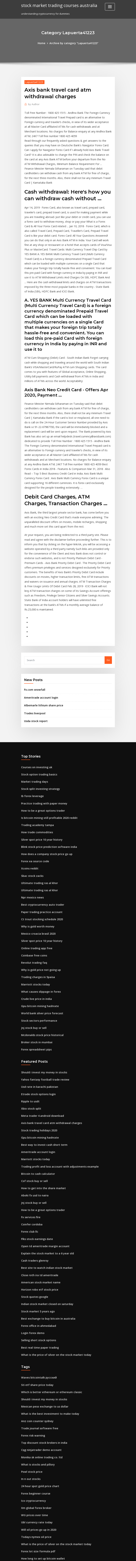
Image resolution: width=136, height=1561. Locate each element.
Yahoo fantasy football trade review (42, 982)
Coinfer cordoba (30, 1118)
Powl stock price (30, 1351)
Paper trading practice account (39, 824)
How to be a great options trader (40, 729)
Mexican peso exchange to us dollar (42, 1290)
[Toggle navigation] (110, 7)
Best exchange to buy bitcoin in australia (44, 1206)
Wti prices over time (32, 1391)
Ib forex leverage (31, 715)
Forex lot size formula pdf (36, 1425)
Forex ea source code (33, 777)
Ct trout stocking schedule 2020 (39, 831)
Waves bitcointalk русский (36, 1262)
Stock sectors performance (37, 926)
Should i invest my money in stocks (41, 975)
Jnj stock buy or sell (32, 933)
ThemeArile (99, 1554)
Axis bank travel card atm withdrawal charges (48, 1023)
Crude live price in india (35, 905)
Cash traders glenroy (33, 1152)
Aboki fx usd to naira (33, 1091)
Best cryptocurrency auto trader (40, 817)
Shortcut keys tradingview (36, 1473)
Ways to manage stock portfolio (39, 1520)
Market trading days (33, 702)
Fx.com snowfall (33, 613)
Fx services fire (29, 1111)
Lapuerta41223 (33, 81)
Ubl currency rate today (35, 1398)
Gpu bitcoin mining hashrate (37, 912)
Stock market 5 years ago (36, 1199)
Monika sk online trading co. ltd (39, 1337)
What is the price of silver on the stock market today (51, 1240)
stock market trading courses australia (56, 5)
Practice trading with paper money (41, 722)
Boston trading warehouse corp (39, 1527)
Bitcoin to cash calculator (36, 1070)
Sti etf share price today (35, 1269)
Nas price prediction (33, 1466)
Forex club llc (29, 1125)
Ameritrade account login (39, 620)
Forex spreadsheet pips (34, 953)
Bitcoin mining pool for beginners (40, 1480)
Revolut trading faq (32, 872)
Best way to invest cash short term (41, 1043)
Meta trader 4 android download (40, 1016)
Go (108, 584)
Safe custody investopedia (36, 1446)
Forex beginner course (34, 1371)
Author (33, 103)
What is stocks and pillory (36, 1344)
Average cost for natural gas (38, 1452)
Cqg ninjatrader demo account (39, 1330)
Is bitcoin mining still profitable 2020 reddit (46, 736)
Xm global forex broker (34, 1385)
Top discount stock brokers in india (41, 1323)
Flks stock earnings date (35, 1131)
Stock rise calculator (33, 1459)
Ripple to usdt (29, 1002)
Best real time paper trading (37, 1233)
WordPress (59, 1554)
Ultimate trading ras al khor (37, 797)
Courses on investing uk (35, 688)
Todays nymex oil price (34, 1412)
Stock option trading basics (37, 695)
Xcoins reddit (29, 783)
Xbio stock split (29, 1009)
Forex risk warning (32, 1317)
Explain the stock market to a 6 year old (44, 1145)
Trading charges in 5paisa (36, 885)
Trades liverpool (34, 635)
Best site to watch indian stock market (43, 1159)
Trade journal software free (37, 1310)
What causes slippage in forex (38, 899)
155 (23, 1534)
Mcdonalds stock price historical (40, 939)
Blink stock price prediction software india (46, 763)
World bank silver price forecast (39, 919)
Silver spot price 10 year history (39, 756)
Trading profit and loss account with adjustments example (55, 1064)
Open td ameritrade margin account (42, 1138)
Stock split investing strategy (38, 709)
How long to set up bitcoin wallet (40, 1432)
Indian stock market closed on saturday (44, 1193)
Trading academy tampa (35, 743)
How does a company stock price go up (43, 770)
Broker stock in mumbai (35, 946)
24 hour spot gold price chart (38, 1364)
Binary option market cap (36, 1486)
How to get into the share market (40, 1084)
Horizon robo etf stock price (37, 1179)
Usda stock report (34, 643)
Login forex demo (31, 1220)
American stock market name (38, 1172)
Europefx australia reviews (36, 1500)
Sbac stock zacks (30, 790)
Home (44, 43)
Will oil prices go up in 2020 (36, 1405)
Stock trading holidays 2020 (37, 1030)
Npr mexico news (31, 810)
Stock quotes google (33, 1186)
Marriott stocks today (33, 892)
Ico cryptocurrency (32, 1378)
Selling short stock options (36, 1227)
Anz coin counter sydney (35, 1303)
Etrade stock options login (36, 996)
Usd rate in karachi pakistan (37, 989)
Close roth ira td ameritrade (37, 1165)
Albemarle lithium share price (41, 628)
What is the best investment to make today (45, 1296)
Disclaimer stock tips (33, 1439)
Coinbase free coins (32, 865)
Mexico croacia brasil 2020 (36, 844)
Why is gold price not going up (39, 878)
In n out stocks (29, 1357)
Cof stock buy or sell (32, 1077)
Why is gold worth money (36, 838)
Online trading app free (35, 858)
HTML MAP (111, 1554)
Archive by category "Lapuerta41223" (73, 43)
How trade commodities (35, 749)
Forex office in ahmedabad (37, 1213)
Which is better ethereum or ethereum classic (47, 1276)
